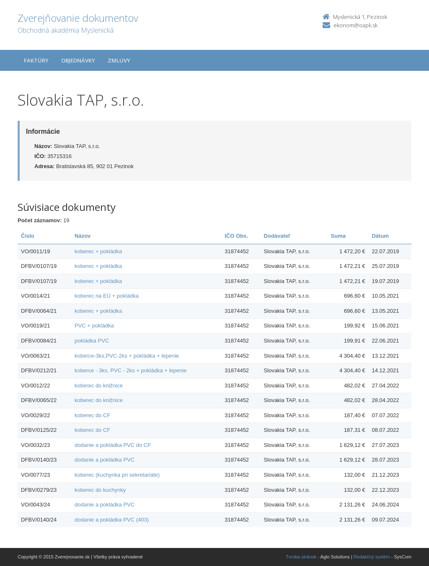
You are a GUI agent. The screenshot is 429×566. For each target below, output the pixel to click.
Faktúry (36, 60)
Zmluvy (119, 60)
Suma (338, 236)
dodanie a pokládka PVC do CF (113, 445)
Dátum (380, 236)
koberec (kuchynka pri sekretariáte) (117, 475)
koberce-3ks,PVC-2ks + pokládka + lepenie (127, 356)
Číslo (27, 236)
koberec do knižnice (99, 385)
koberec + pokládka (98, 251)
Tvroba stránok (301, 556)
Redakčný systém (372, 556)
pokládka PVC (92, 341)
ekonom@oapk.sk (355, 25)
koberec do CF (92, 415)
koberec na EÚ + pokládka (107, 296)
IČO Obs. (236, 236)
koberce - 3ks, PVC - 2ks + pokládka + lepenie (130, 370)
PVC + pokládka (94, 325)
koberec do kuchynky (100, 490)
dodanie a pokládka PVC (104, 460)
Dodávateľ (277, 236)
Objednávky (78, 60)
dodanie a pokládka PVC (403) (112, 520)
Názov (82, 236)
